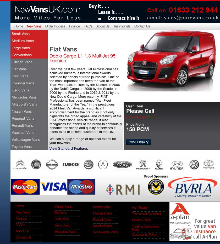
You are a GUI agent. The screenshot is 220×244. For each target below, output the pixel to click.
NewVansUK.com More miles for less (47, 11)
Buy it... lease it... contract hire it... (114, 11)
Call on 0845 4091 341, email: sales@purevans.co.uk (182, 11)
